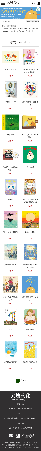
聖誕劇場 (30, 167)
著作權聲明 (28, 408)
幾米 (25, 28)
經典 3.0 (21, 31)
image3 (31, 28)
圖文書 (20, 28)
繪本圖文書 (11, 26)
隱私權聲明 (15, 418)
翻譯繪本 (13, 28)
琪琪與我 (10, 135)
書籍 (3, 26)
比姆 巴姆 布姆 (10, 70)
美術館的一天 (10, 102)
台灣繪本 (5, 28)
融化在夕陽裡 (30, 232)
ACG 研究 (13, 31)
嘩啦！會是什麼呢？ (10, 232)
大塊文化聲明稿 (13, 428)
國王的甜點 (30, 330)
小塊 (10, 330)
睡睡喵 (10, 200)
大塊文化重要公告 (26, 428)
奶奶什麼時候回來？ (10, 265)
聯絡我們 (34, 418)
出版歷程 (20, 408)
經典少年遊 (29, 31)
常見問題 (7, 418)
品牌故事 (12, 408)
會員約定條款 (25, 418)
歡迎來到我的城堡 (30, 362)
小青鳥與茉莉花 (10, 362)
